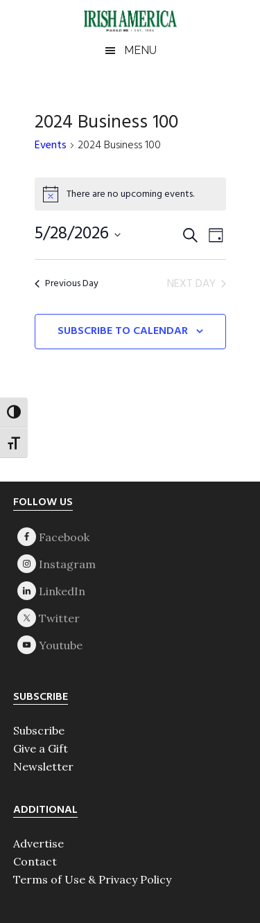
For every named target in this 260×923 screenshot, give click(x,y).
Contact (35, 861)
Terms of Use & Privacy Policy (92, 879)
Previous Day (66, 284)
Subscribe (38, 730)
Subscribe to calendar (123, 331)
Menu (140, 50)
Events (51, 146)
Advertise (38, 843)
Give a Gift (40, 748)
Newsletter (43, 766)
